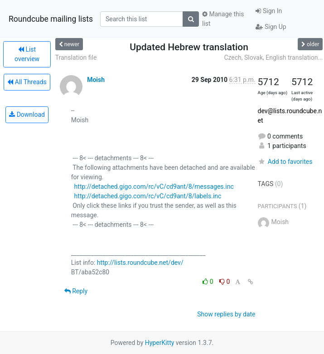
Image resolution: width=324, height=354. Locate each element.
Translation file (76, 57)
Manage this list (223, 18)
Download (27, 114)
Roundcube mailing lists (51, 19)
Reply (75, 291)
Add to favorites (285, 161)
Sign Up (271, 26)
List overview (27, 54)
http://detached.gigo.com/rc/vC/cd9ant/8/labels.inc (148, 196)
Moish (96, 79)
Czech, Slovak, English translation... (273, 57)
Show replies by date (226, 314)
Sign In (269, 10)
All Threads (26, 82)
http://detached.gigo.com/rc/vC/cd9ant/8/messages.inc (154, 186)
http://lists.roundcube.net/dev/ (140, 262)
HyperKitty (159, 342)
